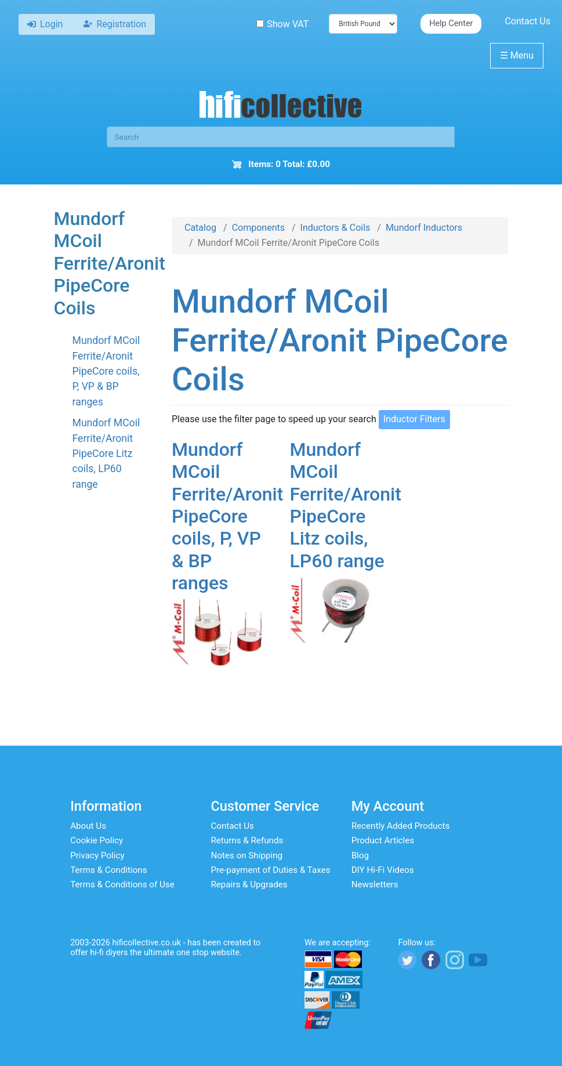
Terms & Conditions (108, 870)
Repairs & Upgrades (249, 884)
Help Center (451, 23)
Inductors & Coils (335, 227)
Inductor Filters (414, 419)
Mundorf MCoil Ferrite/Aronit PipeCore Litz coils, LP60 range (106, 453)
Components (258, 227)
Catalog (200, 227)
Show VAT (282, 24)
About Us (88, 826)
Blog (360, 855)
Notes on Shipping (246, 855)
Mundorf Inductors (424, 227)
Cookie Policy (96, 840)
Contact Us (527, 21)
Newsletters (374, 884)
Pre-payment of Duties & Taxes (270, 870)
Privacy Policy (97, 855)
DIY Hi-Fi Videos (382, 870)
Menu (517, 55)
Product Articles (383, 840)
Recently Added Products (400, 826)
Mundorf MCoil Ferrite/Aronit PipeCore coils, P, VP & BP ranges (106, 371)
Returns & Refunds (247, 840)
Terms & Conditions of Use (122, 884)
